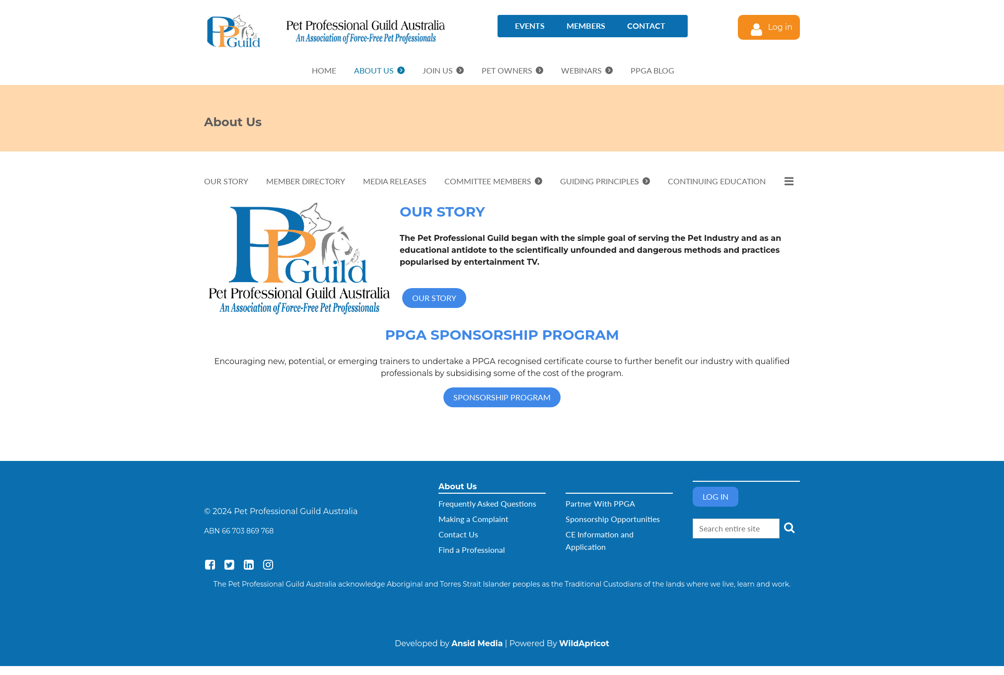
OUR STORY (434, 297)
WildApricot (584, 643)
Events (530, 25)
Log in (780, 27)
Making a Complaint (473, 519)
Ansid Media (476, 643)
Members (586, 25)
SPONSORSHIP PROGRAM (502, 397)
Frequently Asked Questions (487, 503)
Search (789, 527)
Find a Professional (471, 549)
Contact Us (458, 534)
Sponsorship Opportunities (613, 519)
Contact (646, 25)
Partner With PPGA (600, 503)
